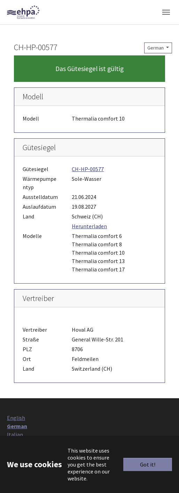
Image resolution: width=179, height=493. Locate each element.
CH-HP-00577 (88, 168)
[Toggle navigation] (166, 12)
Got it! (147, 464)
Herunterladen (89, 226)
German (156, 48)
